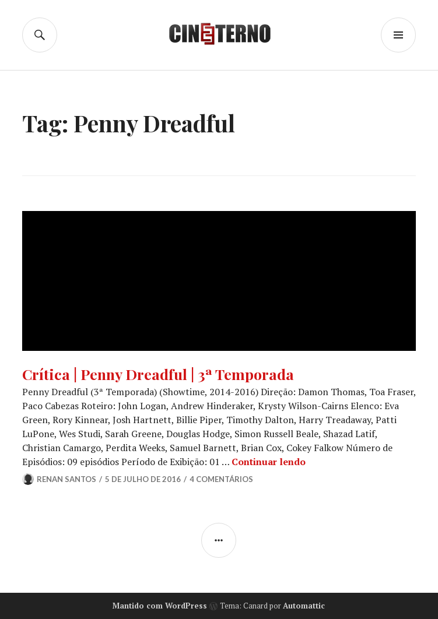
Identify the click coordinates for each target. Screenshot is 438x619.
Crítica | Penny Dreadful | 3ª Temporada (158, 374)
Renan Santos (66, 479)
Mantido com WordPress (160, 605)
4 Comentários (221, 479)
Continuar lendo (269, 461)
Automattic (304, 605)
